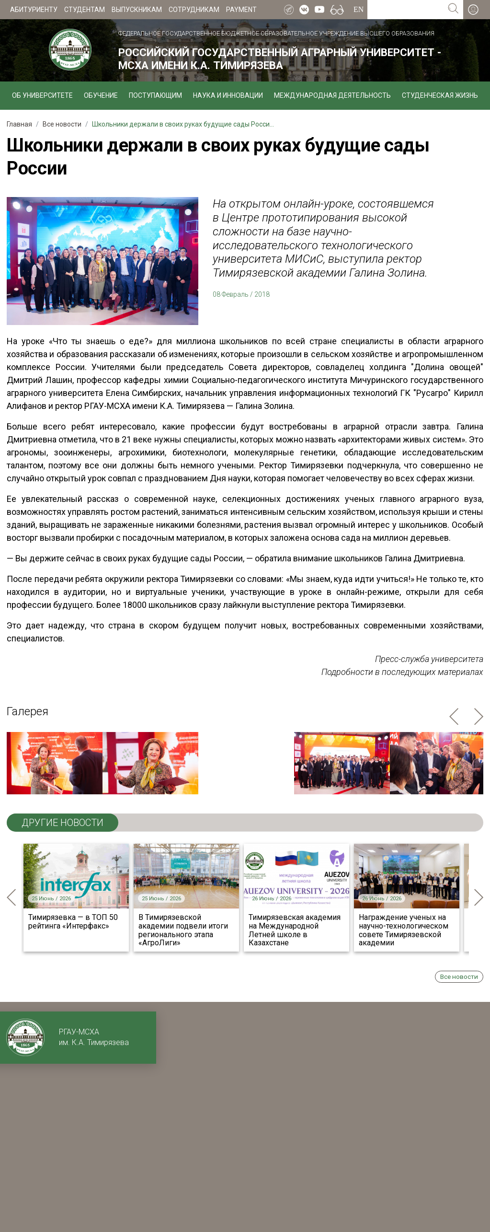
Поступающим (155, 95)
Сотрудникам (194, 9)
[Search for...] (405, 9)
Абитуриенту (33, 9)
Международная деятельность (332, 95)
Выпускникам (137, 9)
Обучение (101, 95)
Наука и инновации (228, 95)
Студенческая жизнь (440, 95)
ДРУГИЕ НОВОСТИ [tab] (62, 822)
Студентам (84, 9)
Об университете (42, 95)
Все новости (459, 976)
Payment (241, 9)
